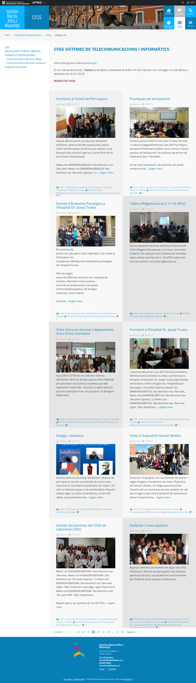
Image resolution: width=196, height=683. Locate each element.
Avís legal (67, 679)
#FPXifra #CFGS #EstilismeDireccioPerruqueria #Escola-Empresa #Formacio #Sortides (88, 191)
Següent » (131, 631)
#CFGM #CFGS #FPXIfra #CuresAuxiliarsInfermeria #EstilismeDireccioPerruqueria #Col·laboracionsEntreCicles (159, 625)
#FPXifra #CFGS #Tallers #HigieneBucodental (160, 315)
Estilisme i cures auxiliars (149, 525)
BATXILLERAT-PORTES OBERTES (23, 51)
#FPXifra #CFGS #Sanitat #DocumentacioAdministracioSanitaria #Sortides (152, 423)
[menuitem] (15, 2)
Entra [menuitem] (192, 2)
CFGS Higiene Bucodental (150, 313)
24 (83, 631)
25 (88, 631)
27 (98, 631)
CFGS (48, 35)
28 (103, 631)
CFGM (135, 619)
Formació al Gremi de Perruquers (81, 98)
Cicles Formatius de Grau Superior (26, 63)
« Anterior (58, 631)
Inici (7, 35)
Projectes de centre (16, 67)
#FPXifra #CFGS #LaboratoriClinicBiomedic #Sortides (91, 316)
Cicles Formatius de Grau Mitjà (24, 59)
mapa (101, 669)
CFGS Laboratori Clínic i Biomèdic (154, 187)
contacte (112, 669)
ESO (7, 47)
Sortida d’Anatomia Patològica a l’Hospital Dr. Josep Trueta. (80, 205)
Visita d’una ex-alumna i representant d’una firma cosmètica (85, 331)
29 (108, 631)
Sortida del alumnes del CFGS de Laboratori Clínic (81, 527)
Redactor (63, 104)
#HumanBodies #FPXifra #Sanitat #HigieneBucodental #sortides (159, 512)
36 (122, 631)
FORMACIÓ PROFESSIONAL (20, 55)
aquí (94, 63)
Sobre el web (78, 679)
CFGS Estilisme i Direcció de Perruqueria (83, 187)
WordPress (127, 679)
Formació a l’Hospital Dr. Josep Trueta (158, 329)
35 (117, 631)
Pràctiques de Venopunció (150, 98)
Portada (80, 190)
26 (93, 631)
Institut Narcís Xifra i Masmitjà (12, 18)
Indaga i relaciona (69, 435)
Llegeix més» (106, 172)
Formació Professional (27, 35)
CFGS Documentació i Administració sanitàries (160, 419)
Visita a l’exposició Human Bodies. (156, 435)
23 (78, 631)
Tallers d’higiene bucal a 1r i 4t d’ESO (158, 203)
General (72, 190)
